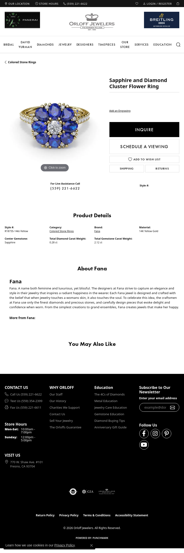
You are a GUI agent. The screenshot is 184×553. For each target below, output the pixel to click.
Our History (58, 401)
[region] (55, 123)
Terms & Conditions (97, 515)
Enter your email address (158, 398)
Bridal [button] (9, 45)
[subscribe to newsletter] (172, 407)
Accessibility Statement (131, 515)
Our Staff (56, 394)
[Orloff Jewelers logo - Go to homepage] (92, 21)
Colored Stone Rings (22, 62)
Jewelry (65, 45)
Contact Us (57, 414)
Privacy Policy (69, 515)
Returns (162, 168)
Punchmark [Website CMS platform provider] (100, 538)
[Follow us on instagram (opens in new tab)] (155, 433)
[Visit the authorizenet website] (73, 491)
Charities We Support (65, 407)
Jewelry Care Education (110, 407)
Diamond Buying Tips (109, 421)
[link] (17, 3)
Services (142, 45)
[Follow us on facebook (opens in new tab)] (144, 433)
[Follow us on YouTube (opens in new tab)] (144, 445)
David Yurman (25, 44)
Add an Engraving (120, 110)
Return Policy (45, 515)
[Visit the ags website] (107, 491)
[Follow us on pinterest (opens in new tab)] (166, 433)
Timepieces (107, 45)
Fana (97, 231)
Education (162, 45)
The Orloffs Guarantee (65, 427)
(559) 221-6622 (65, 188)
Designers (85, 45)
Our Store (125, 44)
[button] (137, 3)
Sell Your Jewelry (61, 421)
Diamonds (45, 45)
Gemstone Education (109, 414)
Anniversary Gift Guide (110, 427)
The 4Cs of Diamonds (109, 394)
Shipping (127, 168)
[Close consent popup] (91, 545)
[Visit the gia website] (87, 491)
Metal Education (105, 401)
